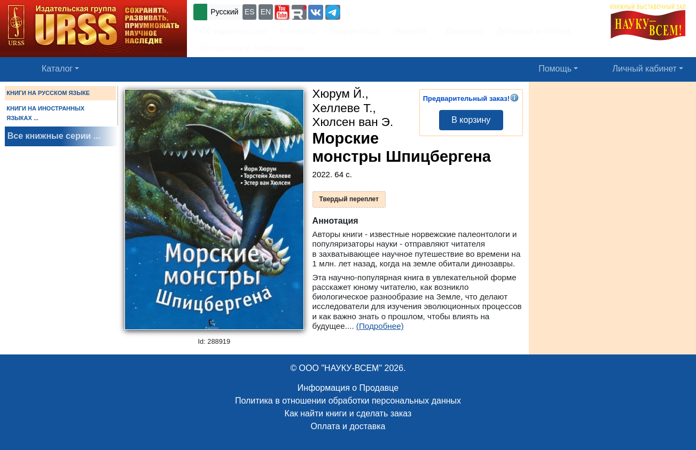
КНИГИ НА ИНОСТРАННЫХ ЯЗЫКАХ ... (45, 113)
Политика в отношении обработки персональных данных (348, 400)
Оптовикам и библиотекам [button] (252, 48)
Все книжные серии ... (53, 135)
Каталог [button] (57, 68)
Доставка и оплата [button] (533, 31)
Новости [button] (410, 31)
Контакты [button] (298, 31)
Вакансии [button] (462, 31)
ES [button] (250, 11)
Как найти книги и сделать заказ (348, 413)
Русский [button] (224, 11)
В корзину (470, 119)
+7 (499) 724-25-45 (381, 10)
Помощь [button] (555, 68)
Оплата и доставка (348, 426)
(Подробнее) (380, 325)
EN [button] (266, 11)
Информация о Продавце (348, 387)
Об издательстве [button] (233, 31)
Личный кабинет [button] (645, 68)
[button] (282, 12)
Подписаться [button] (355, 31)
